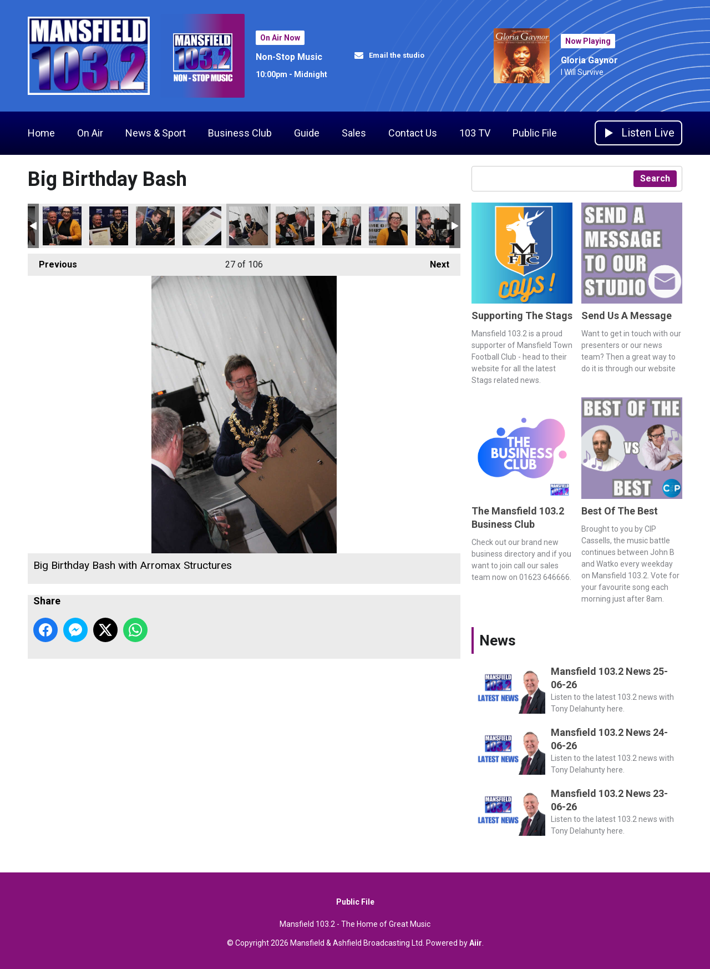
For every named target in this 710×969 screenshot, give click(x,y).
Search (655, 178)
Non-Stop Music (289, 57)
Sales (354, 133)
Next (434, 262)
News (497, 640)
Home (41, 133)
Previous (52, 262)
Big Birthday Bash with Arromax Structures (62, 225)
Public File (535, 133)
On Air (90, 133)
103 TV (474, 133)
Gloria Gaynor (589, 60)
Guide (307, 133)
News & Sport (155, 133)
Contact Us (412, 133)
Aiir (475, 942)
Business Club (240, 133)
